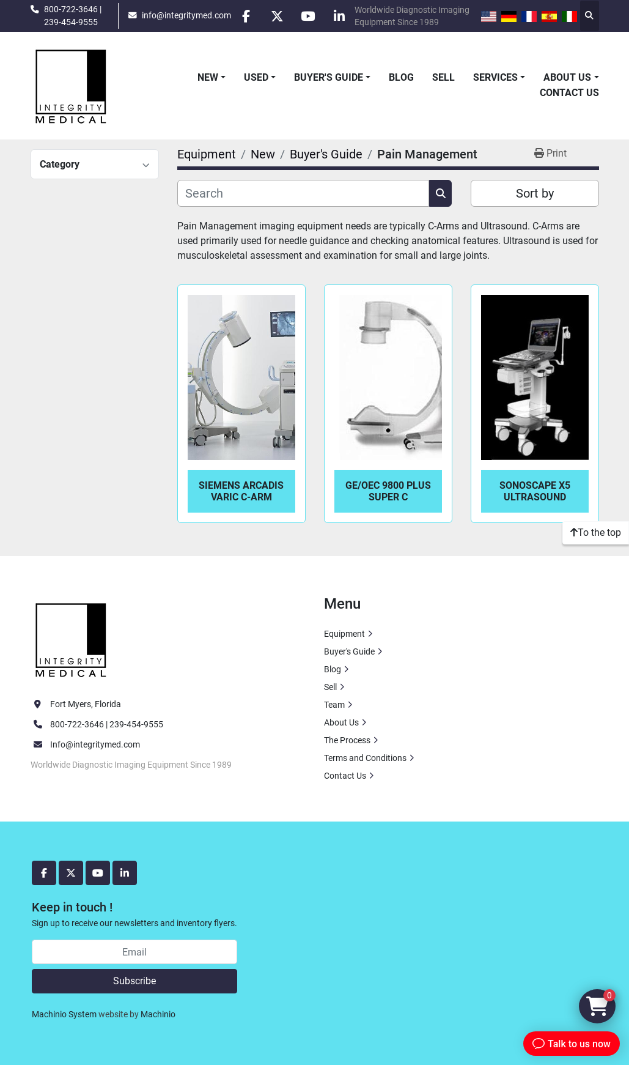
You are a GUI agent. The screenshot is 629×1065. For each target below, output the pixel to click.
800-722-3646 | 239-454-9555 (72, 15)
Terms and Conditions (365, 758)
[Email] (134, 952)
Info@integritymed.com (95, 744)
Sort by (535, 193)
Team (334, 705)
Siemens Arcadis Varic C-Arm (241, 491)
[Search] (303, 193)
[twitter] (277, 16)
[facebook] (245, 16)
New (207, 77)
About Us (567, 77)
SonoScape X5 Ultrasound (534, 491)
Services (495, 77)
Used (256, 77)
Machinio (158, 1014)
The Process (347, 740)
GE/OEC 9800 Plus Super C (388, 491)
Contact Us (569, 92)
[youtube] (308, 16)
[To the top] (595, 532)
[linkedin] (339, 16)
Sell (443, 77)
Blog (401, 77)
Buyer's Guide (328, 77)
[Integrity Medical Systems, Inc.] (71, 639)
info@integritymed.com (185, 15)
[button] (211, 77)
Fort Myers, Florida (85, 704)
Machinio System (64, 1014)
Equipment (344, 634)
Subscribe (134, 981)
